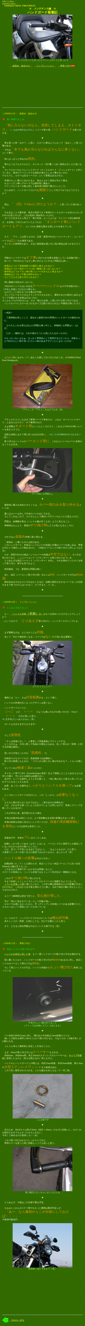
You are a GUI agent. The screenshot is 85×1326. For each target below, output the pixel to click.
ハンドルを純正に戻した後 (17, 954)
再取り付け (64, 66)
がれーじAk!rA (8, 1)
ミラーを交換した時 (14, 884)
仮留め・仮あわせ (21, 66)
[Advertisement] (42, 87)
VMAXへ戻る (16, 1320)
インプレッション (45, 66)
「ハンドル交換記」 (27, 614)
